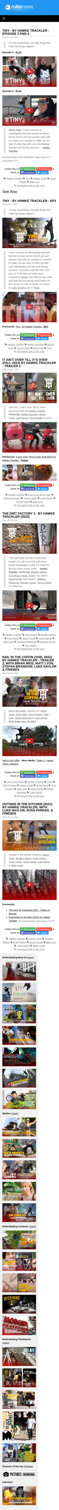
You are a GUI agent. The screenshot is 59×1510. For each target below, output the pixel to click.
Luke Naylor (22, 418)
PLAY (19, 52)
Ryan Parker (39, 858)
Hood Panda (7, 161)
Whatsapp (29, 169)
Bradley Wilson (39, 572)
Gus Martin (31, 645)
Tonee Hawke (44, 582)
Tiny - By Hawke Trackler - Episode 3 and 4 (25, 32)
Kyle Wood (14, 575)
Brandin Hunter (28, 582)
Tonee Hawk (15, 861)
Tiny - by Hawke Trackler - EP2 (29, 201)
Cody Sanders (18, 287)
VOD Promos (10, 785)
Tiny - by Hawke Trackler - (32, 326)
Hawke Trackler (14, 178)
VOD (49, 782)
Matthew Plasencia (27, 641)
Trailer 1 (40, 760)
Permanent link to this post (31, 185)
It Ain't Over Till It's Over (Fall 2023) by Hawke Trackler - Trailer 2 (29, 363)
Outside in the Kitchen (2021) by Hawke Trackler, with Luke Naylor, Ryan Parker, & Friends (27, 808)
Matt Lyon (34, 182)
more (30, 957)
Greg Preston (35, 714)
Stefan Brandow (35, 344)
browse (28, 1466)
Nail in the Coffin (17, 711)
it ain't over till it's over (39, 494)
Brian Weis (21, 714)
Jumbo (24, 277)
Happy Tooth (40, 157)
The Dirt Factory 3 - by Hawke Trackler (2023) (28, 515)
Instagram (45, 169)
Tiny (18, 130)
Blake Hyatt (17, 865)
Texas (36, 287)
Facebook (29, 172)
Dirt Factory (31, 634)
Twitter (43, 172)
